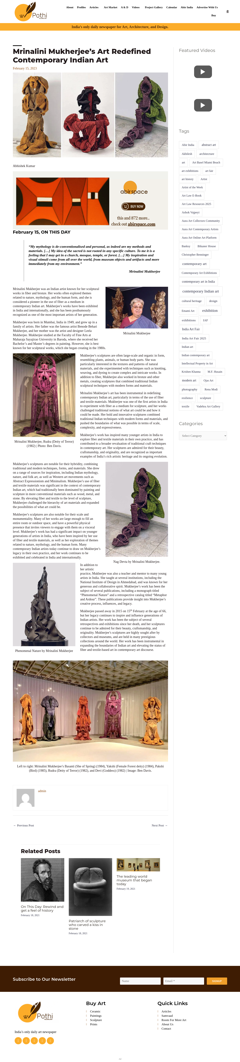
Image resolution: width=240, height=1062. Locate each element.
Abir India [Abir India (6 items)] (188, 145)
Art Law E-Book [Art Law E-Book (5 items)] (192, 195)
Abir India (187, 7)
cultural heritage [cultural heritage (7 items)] (192, 301)
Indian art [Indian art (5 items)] (187, 347)
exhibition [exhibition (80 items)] (210, 310)
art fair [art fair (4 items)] (209, 170)
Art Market (110, 7)
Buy (213, 15)
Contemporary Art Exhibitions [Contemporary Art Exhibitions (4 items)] (199, 272)
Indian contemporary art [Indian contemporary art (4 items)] (196, 355)
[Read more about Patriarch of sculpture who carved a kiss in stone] (90, 887)
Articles (94, 7)
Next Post (159, 826)
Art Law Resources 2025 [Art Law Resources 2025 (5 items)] (196, 204)
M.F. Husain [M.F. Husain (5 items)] (215, 371)
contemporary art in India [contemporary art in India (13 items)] (198, 281)
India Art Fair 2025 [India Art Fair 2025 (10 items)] (194, 338)
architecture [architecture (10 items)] (206, 154)
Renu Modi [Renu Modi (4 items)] (211, 389)
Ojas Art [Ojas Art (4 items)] (208, 380)
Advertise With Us (207, 7)
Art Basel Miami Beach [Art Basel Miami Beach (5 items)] (206, 162)
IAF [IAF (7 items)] (205, 320)
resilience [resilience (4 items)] (187, 398)
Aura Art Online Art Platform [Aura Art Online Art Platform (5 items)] (199, 237)
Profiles (81, 7)
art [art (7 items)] (183, 162)
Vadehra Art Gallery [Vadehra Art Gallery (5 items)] (208, 406)
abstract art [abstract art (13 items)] (209, 145)
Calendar (171, 7)
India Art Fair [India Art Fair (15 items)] (191, 329)
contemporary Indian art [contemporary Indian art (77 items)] (200, 291)
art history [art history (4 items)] (187, 179)
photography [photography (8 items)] (189, 389)
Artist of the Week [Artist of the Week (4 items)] (192, 187)
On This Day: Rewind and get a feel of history (42, 909)
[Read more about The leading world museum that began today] (138, 865)
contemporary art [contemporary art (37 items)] (194, 264)
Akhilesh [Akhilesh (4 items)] (187, 153)
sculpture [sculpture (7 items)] (205, 398)
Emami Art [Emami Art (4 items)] (188, 310)
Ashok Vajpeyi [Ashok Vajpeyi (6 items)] (190, 212)
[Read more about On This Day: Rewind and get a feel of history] (42, 880)
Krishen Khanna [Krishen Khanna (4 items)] (191, 371)
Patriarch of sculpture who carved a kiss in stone (88, 925)
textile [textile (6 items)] (185, 406)
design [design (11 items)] (213, 301)
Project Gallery (154, 7)
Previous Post (24, 826)
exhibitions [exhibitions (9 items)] (189, 320)
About (69, 7)
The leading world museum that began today (135, 880)
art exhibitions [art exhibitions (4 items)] (190, 170)
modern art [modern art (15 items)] (189, 380)
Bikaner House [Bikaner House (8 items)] (207, 246)
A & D (124, 7)
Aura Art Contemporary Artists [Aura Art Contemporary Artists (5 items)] (200, 229)
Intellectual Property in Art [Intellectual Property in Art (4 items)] (197, 363)
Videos (135, 7)
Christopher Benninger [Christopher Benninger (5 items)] (195, 254)
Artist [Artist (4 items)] (204, 179)
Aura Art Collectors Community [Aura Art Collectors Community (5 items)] (201, 220)
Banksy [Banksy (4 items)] (186, 246)
